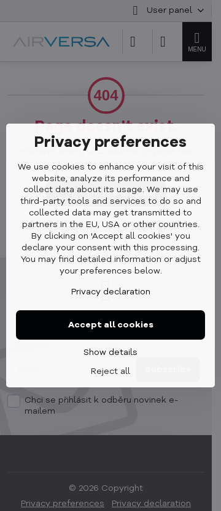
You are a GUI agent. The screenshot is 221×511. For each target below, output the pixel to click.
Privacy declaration (110, 292)
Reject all (110, 371)
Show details (110, 352)
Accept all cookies (110, 325)
